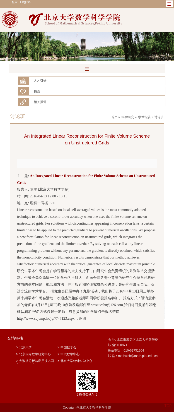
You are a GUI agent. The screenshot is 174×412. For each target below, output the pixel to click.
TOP (168, 403)
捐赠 (37, 91)
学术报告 (144, 117)
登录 (15, 2)
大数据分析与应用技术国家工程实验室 (35, 361)
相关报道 (40, 102)
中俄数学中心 (69, 354)
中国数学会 (67, 347)
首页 (114, 117)
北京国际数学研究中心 (33, 354)
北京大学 (24, 347)
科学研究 (127, 117)
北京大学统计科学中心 (75, 361)
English (25, 2)
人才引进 (40, 80)
